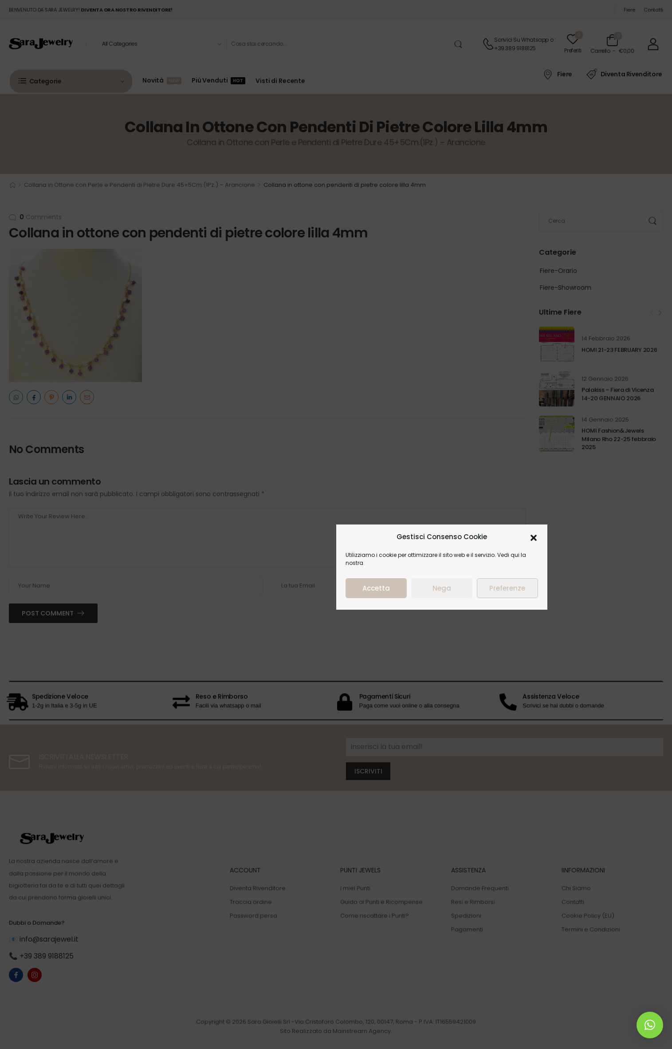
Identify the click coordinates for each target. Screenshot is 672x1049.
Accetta (376, 587)
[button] (533, 535)
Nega (441, 587)
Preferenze (507, 587)
